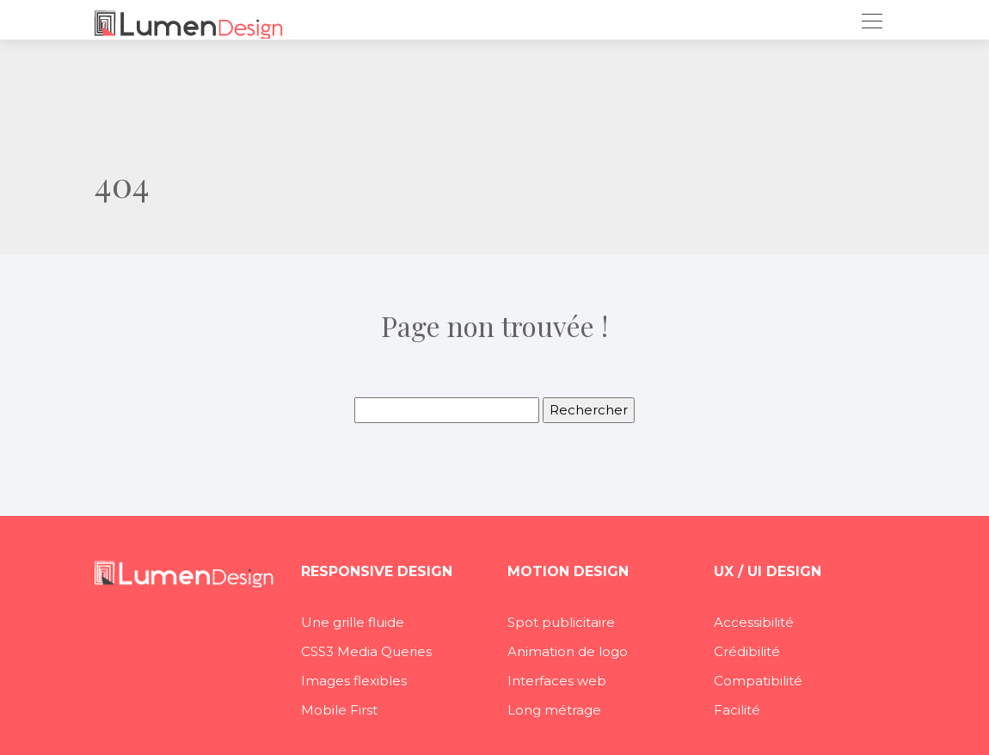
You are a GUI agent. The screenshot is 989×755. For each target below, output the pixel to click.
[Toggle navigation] (871, 23)
